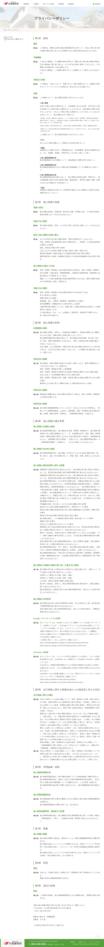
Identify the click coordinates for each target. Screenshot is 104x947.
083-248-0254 (38, 944)
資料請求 (97, 4)
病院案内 (26, 4)
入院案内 (36, 4)
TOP (5, 30)
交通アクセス (84, 942)
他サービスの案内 (48, 4)
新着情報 (71, 4)
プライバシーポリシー (96, 942)
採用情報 (61, 4)
